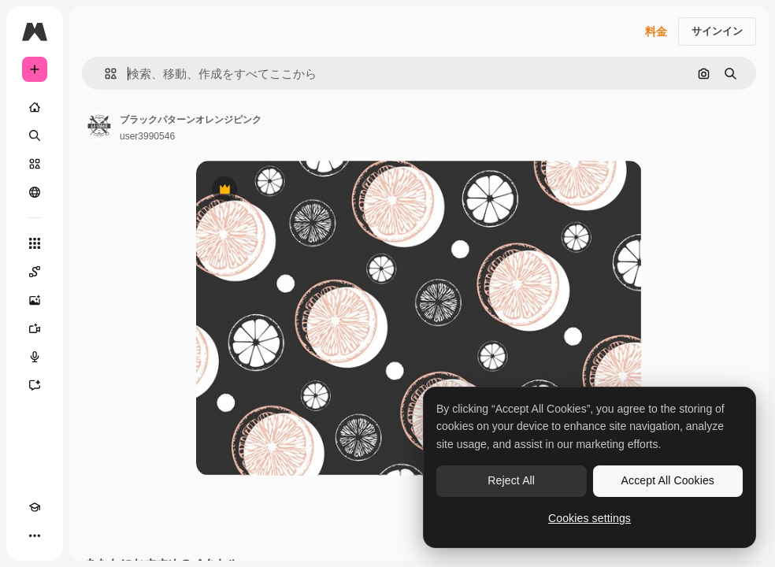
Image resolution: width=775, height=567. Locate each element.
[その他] (34, 535)
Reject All (511, 480)
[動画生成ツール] (34, 328)
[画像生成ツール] (34, 300)
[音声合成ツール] (34, 356)
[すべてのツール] (34, 243)
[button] (104, 74)
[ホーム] (34, 107)
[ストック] (34, 163)
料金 (656, 31)
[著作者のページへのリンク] (99, 126)
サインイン (717, 31)
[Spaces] (34, 271)
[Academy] (34, 507)
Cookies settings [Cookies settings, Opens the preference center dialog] (589, 518)
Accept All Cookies (667, 480)
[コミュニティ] (34, 192)
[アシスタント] (34, 385)
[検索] (34, 135)
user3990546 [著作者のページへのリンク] (147, 136)
